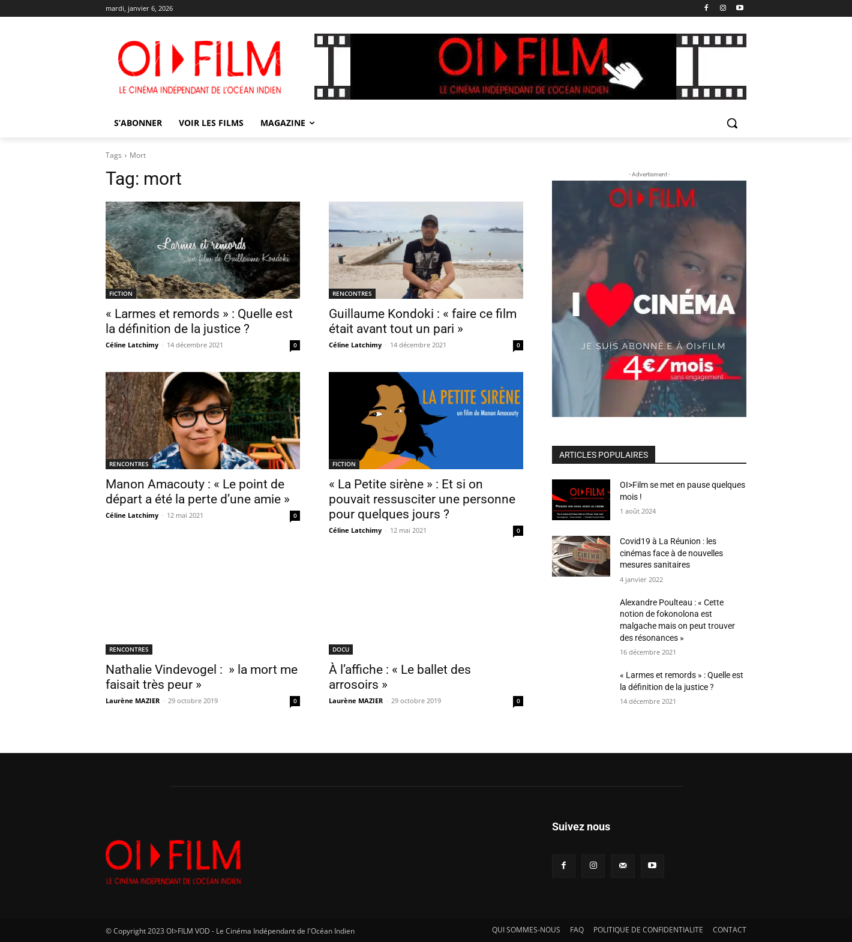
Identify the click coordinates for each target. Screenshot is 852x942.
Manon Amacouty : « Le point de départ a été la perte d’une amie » (198, 491)
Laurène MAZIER (133, 700)
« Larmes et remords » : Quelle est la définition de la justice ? (199, 321)
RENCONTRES (352, 293)
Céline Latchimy (132, 344)
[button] (732, 123)
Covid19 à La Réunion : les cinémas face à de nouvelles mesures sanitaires (671, 552)
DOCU (340, 649)
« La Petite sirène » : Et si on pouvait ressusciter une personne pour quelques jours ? (422, 499)
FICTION (121, 293)
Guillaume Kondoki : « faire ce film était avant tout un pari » (423, 321)
